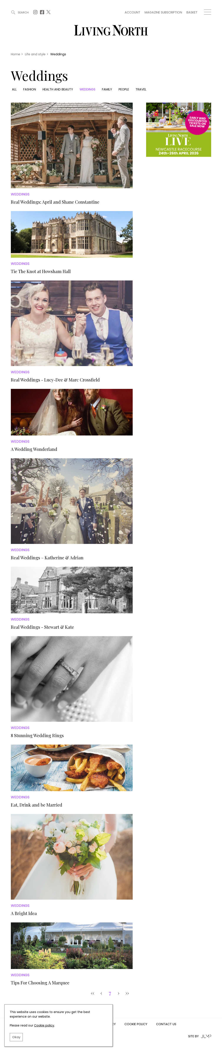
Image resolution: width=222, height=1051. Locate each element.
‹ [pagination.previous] (101, 993)
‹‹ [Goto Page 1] (92, 993)
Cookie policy (44, 1025)
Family (107, 89)
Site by (199, 1036)
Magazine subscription (163, 12)
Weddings (87, 89)
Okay (16, 1037)
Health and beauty (57, 89)
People (124, 89)
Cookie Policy (135, 1024)
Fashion (29, 89)
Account (132, 12)
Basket (192, 12)
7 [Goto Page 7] (110, 993)
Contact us (166, 1024)
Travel (140, 89)
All (14, 89)
